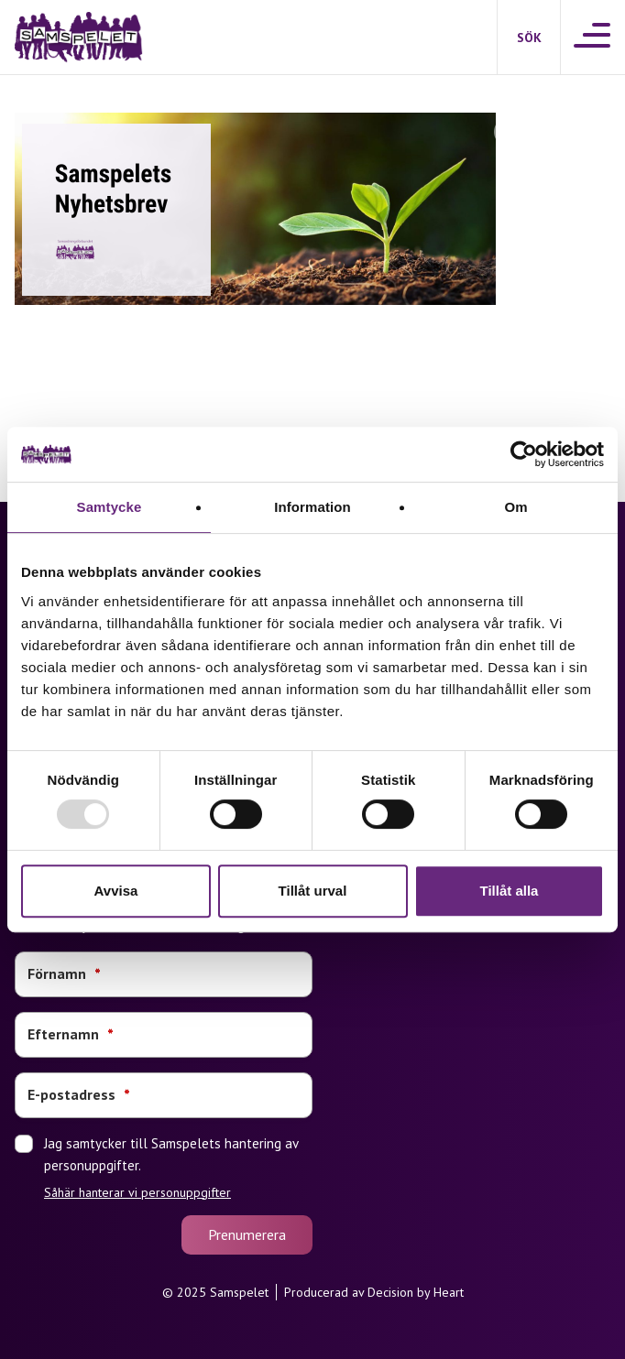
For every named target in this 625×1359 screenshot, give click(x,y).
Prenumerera (247, 1234)
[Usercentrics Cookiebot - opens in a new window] (524, 454)
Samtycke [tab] (109, 507)
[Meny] (593, 37)
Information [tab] (312, 507)
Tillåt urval (313, 890)
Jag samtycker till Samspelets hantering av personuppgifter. (178, 1168)
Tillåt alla (509, 890)
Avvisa (116, 890)
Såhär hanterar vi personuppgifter (137, 1192)
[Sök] (529, 38)
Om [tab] (515, 507)
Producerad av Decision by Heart (374, 1292)
